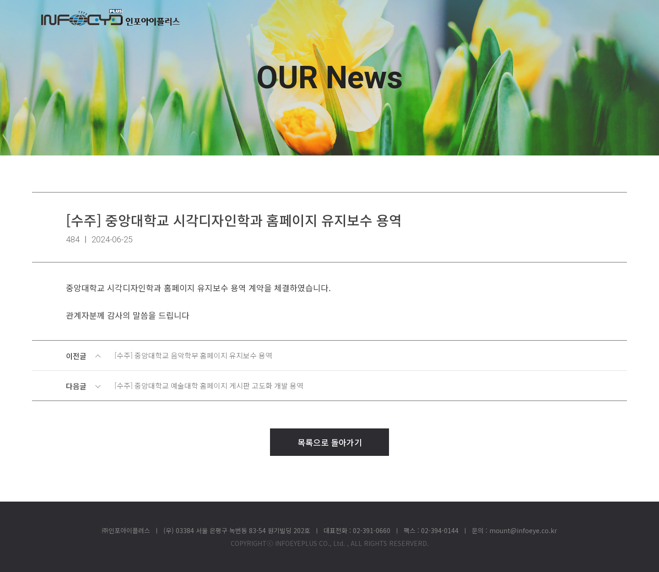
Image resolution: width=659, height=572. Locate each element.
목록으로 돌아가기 (329, 442)
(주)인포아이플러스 (110, 17)
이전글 (331, 355)
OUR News (329, 77)
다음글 (331, 385)
